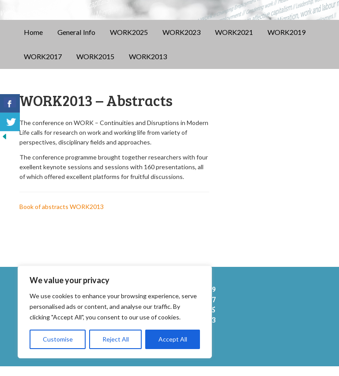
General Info (76, 41)
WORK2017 (43, 66)
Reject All (115, 339)
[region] (115, 312)
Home (33, 41)
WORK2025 (129, 41)
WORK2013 (148, 66)
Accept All (172, 339)
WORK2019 (286, 41)
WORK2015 (95, 66)
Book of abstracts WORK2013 (61, 216)
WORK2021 (234, 41)
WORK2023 (181, 41)
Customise (58, 339)
